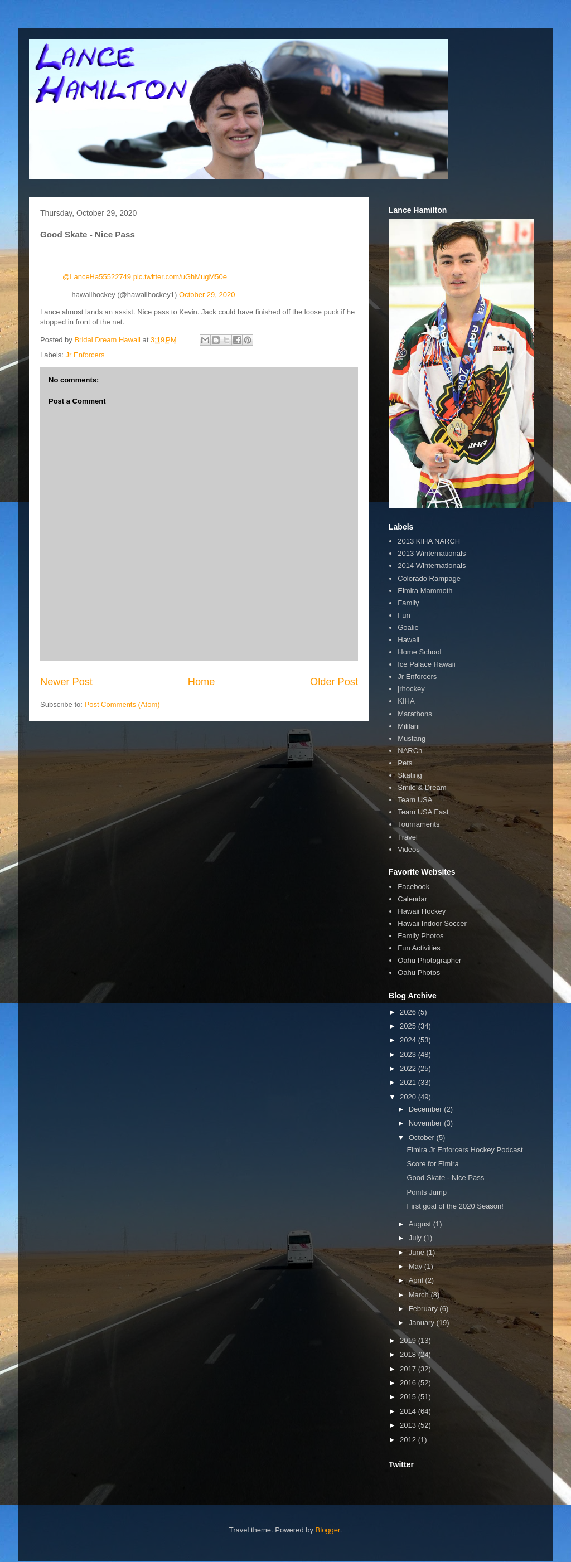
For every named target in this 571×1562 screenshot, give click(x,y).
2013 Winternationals (432, 553)
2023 (409, 1054)
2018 (409, 1354)
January (423, 1322)
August (421, 1224)
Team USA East (423, 812)
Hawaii (408, 640)
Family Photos (420, 936)
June (418, 1252)
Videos (409, 849)
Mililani (409, 726)
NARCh (410, 750)
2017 (409, 1369)
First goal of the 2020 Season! (455, 1206)
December (426, 1109)
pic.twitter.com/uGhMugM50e (180, 277)
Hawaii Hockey (422, 911)
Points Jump (427, 1192)
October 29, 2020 (207, 294)
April (417, 1280)
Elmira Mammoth (425, 590)
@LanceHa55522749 (96, 277)
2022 (409, 1068)
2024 (409, 1040)
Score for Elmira (432, 1164)
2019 (409, 1340)
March (420, 1295)
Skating (410, 775)
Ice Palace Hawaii (426, 664)
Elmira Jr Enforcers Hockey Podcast (464, 1150)
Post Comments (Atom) (122, 704)
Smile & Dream (422, 787)
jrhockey (411, 689)
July (416, 1238)
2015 (409, 1397)
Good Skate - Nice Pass (445, 1177)
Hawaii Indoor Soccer (432, 923)
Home (201, 681)
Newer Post (66, 681)
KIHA (406, 701)
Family (408, 603)
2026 (409, 1012)
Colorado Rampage (429, 578)
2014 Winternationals (432, 565)
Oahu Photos (419, 972)
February (424, 1308)
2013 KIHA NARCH (429, 541)
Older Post (334, 681)
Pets (405, 763)
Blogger (328, 1530)
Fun (404, 615)
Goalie (408, 627)
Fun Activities (419, 948)
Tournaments (418, 824)
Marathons (415, 714)
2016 (409, 1383)
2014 (409, 1411)
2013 (409, 1425)
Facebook (413, 886)
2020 (409, 1097)
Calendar (412, 899)
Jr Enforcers (85, 355)
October (423, 1137)
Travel (408, 837)
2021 (409, 1082)
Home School (419, 652)
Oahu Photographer (429, 960)
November (426, 1123)
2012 (409, 1439)
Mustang (411, 738)
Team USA (415, 799)
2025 (409, 1026)
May (416, 1266)
